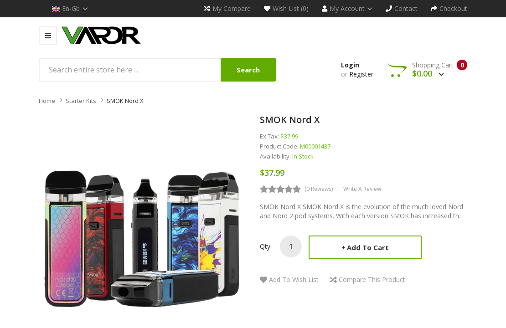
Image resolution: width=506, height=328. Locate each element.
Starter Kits (81, 101)
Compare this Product (372, 279)
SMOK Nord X (125, 101)
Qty (265, 246)
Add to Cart (368, 247)
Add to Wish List (294, 279)
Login (350, 65)
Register (361, 74)
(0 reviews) (319, 189)
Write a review (362, 189)
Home (47, 101)
